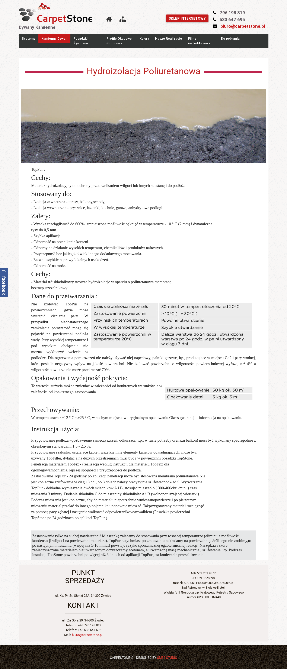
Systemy (28, 38)
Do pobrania (230, 38)
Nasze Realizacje (168, 38)
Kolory (144, 38)
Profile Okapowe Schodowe (119, 40)
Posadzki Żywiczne (80, 40)
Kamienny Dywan (54, 38)
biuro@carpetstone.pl (242, 26)
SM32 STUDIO (167, 658)
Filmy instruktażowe (199, 40)
